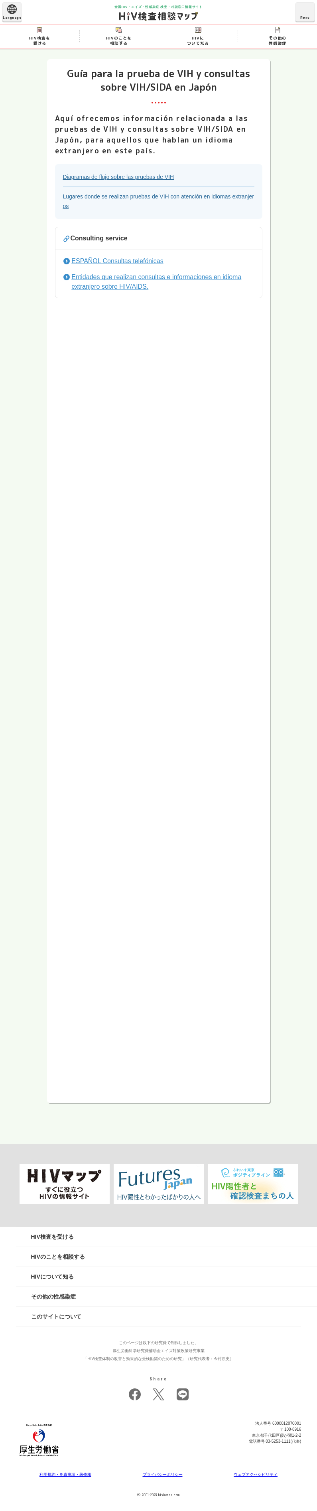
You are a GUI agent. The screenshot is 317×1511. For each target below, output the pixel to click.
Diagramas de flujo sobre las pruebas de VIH (118, 177)
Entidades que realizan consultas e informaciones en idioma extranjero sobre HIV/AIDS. (156, 282)
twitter (159, 1394)
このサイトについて (56, 1316)
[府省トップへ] (39, 1459)
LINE (183, 1394)
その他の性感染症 (53, 1296)
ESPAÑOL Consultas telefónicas (117, 261)
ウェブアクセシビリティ (256, 1474)
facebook (135, 1394)
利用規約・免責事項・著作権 (65, 1474)
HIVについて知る (52, 1276)
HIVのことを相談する (58, 1256)
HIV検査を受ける (52, 1236)
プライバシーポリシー (163, 1474)
